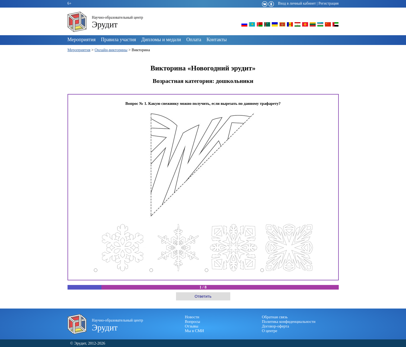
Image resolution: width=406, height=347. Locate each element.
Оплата (193, 39)
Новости (192, 317)
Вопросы (192, 321)
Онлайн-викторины (111, 50)
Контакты (217, 39)
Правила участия (118, 39)
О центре (269, 331)
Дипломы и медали (161, 39)
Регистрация (328, 3)
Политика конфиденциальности (289, 321)
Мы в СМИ (194, 331)
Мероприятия (82, 39)
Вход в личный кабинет (297, 3)
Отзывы (192, 326)
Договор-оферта (275, 326)
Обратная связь (275, 317)
